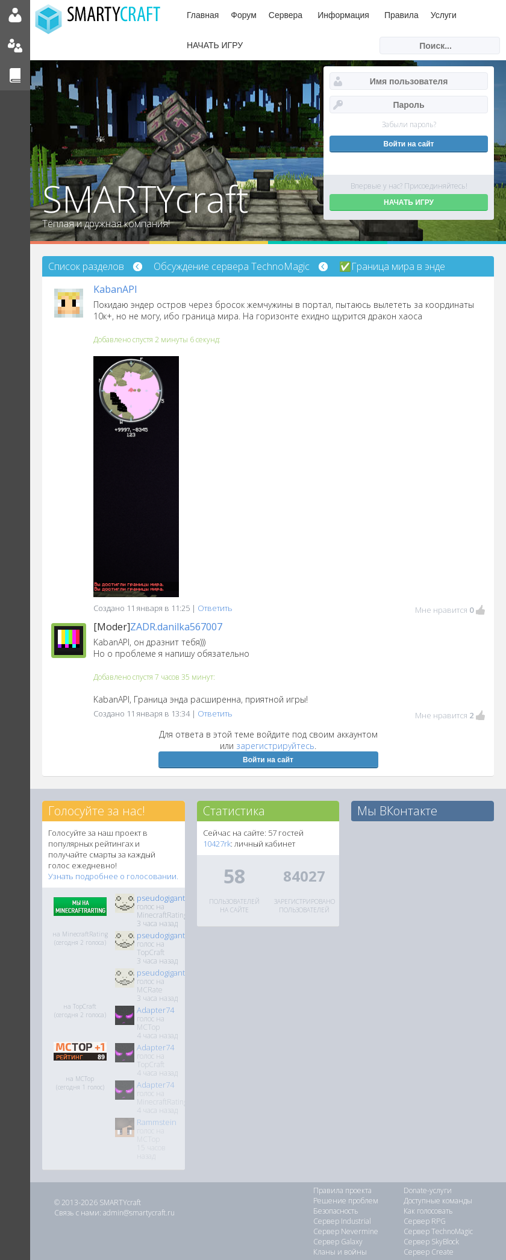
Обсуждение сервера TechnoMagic (232, 266)
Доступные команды (438, 1201)
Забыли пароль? (409, 124)
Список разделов (86, 266)
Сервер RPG (425, 1221)
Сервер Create (429, 1252)
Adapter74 (155, 1010)
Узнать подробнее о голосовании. (113, 876)
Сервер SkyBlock (431, 1241)
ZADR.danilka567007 (176, 626)
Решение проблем (345, 1201)
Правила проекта (342, 1190)
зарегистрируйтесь (275, 745)
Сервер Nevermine (345, 1231)
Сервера (285, 15)
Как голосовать (428, 1211)
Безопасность (335, 1211)
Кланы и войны (340, 1252)
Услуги (444, 15)
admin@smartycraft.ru (139, 1213)
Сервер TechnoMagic (438, 1231)
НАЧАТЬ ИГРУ (215, 45)
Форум (244, 15)
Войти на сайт (268, 760)
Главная (203, 15)
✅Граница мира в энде (392, 266)
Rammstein (156, 1122)
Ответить (215, 608)
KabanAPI (115, 289)
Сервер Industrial (342, 1221)
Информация (343, 15)
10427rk (217, 843)
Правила (401, 15)
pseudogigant (161, 897)
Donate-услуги (428, 1190)
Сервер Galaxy (338, 1241)
